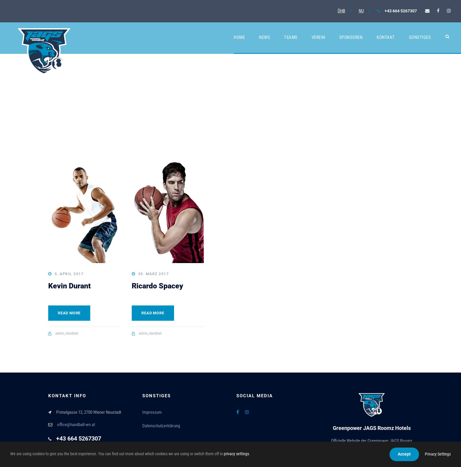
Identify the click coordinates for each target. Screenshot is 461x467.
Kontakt (386, 37)
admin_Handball (66, 333)
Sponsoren (351, 37)
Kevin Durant (69, 286)
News (264, 37)
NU (361, 11)
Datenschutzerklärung (161, 425)
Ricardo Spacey (157, 286)
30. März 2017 (153, 274)
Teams (291, 37)
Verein (318, 37)
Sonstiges (420, 37)
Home (239, 37)
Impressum (152, 412)
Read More (69, 313)
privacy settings (236, 453)
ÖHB (341, 11)
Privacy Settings (438, 454)
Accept (404, 454)
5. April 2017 (69, 274)
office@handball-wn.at (76, 424)
